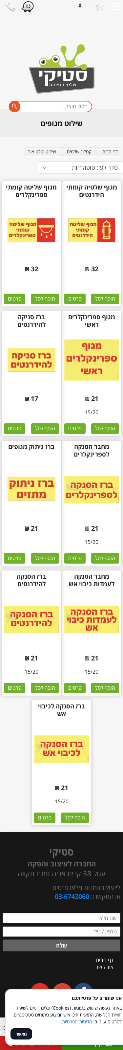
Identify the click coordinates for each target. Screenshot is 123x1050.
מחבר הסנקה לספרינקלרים (91, 450)
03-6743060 (72, 896)
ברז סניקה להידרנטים (31, 321)
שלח (61, 945)
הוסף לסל (105, 298)
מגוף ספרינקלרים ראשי (91, 321)
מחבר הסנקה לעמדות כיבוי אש (91, 580)
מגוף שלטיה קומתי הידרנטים (91, 191)
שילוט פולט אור (42, 151)
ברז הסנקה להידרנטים (31, 580)
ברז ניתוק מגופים (31, 446)
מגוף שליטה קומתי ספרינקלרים (31, 191)
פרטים (75, 298)
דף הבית (110, 151)
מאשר (21, 1034)
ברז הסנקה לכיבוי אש (61, 710)
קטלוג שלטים (79, 151)
